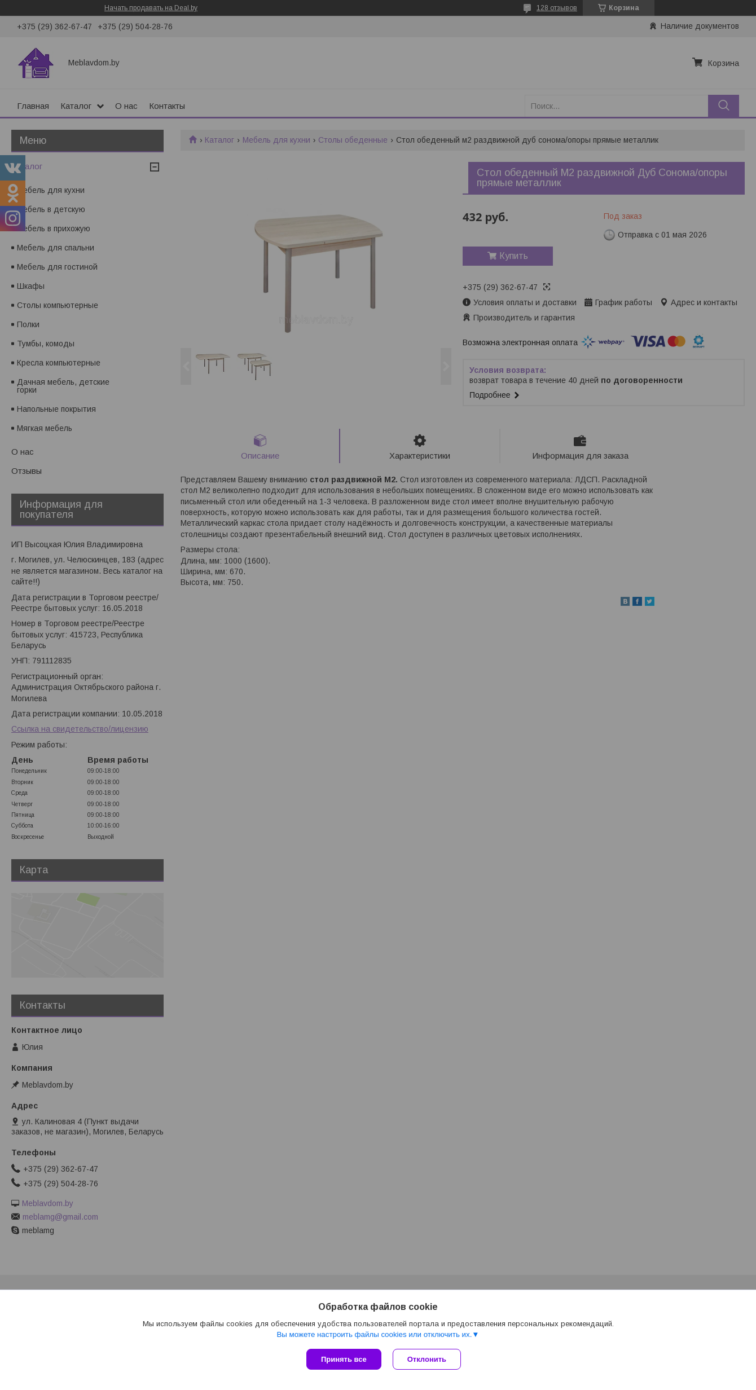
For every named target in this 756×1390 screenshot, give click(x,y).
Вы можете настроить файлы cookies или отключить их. (374, 1334)
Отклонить (426, 1359)
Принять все (344, 1359)
